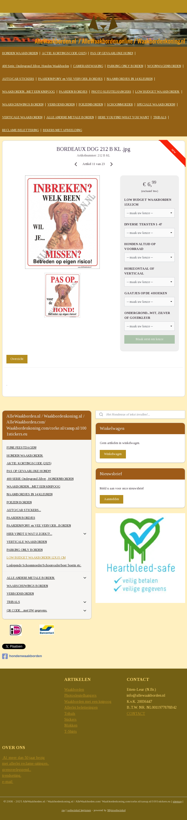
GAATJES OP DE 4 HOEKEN (145, 293)
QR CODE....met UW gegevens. (47, 611)
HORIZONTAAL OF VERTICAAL (139, 271)
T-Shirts (70, 731)
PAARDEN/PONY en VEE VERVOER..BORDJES (70, 79)
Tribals (69, 714)
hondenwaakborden (22, 656)
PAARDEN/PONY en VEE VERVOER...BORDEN (39, 525)
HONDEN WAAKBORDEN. (25, 455)
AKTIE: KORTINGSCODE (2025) (29, 463)
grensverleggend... (16, 770)
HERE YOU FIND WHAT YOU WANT (123, 117)
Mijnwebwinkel (117, 810)
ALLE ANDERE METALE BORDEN (70, 117)
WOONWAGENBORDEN (164, 66)
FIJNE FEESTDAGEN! (22, 447)
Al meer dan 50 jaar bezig (23, 758)
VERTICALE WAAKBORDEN (22, 117)
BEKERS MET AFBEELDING (62, 130)
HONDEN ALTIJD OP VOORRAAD (139, 246)
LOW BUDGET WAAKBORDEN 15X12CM (147, 202)
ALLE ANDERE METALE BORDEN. (47, 578)
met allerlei (11, 764)
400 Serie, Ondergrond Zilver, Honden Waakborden (35, 66)
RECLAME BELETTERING (20, 130)
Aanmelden (111, 499)
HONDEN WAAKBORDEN (20, 53)
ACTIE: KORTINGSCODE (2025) (64, 53)
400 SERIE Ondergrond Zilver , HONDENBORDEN (40, 479)
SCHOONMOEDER (120, 104)
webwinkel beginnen (79, 810)
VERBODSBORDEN (61, 104)
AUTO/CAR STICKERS (18, 79)
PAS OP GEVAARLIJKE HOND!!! (29, 471)
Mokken (70, 725)
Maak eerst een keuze (149, 339)
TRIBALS (159, 117)
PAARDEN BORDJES (73, 91)
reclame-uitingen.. (35, 764)
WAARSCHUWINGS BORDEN (22, 104)
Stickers (70, 719)
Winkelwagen (113, 454)
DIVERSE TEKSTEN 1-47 (143, 224)
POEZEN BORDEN (19, 502)
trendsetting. (11, 776)
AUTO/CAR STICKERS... (24, 510)
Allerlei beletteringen (81, 707)
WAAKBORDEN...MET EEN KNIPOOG (28, 91)
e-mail (7, 782)
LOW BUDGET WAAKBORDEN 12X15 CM (36, 557)
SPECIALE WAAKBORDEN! (156, 104)
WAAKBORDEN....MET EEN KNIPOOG (33, 486)
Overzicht (16, 359)
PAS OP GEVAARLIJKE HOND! (111, 53)
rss (63, 810)
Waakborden (74, 690)
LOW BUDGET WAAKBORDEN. (157, 91)
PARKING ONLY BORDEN (125, 66)
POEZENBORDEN (91, 104)
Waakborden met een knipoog (88, 702)
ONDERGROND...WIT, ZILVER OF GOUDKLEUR (147, 315)
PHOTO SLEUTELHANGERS (111, 91)
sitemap (177, 801)
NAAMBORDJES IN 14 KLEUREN (130, 79)
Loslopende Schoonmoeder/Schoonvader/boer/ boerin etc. (44, 565)
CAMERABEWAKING (88, 66)
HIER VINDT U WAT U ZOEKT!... (47, 534)
